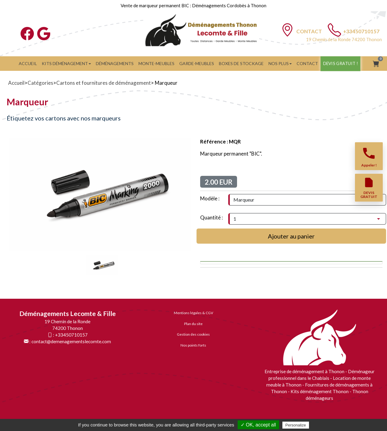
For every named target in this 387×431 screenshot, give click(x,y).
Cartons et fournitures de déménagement (103, 83)
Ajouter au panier (291, 236)
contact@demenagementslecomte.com (71, 341)
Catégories (40, 83)
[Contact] (287, 30)
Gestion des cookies (193, 334)
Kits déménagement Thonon (320, 391)
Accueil (28, 63)
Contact (309, 31)
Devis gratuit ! (340, 63)
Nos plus (280, 63)
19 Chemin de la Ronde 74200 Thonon (344, 39)
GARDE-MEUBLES (196, 63)
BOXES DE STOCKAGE (241, 63)
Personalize (295, 425)
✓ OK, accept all (258, 424)
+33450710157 (361, 31)
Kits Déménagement (66, 63)
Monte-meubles (156, 63)
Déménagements (115, 63)
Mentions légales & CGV (193, 313)
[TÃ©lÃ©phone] (334, 30)
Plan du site (193, 323)
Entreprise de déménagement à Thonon (305, 371)
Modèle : (210, 198)
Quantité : (211, 217)
